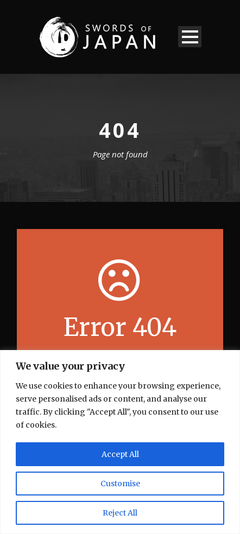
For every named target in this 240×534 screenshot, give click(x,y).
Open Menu (189, 36)
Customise (120, 483)
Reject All (120, 513)
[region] (120, 442)
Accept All (120, 454)
